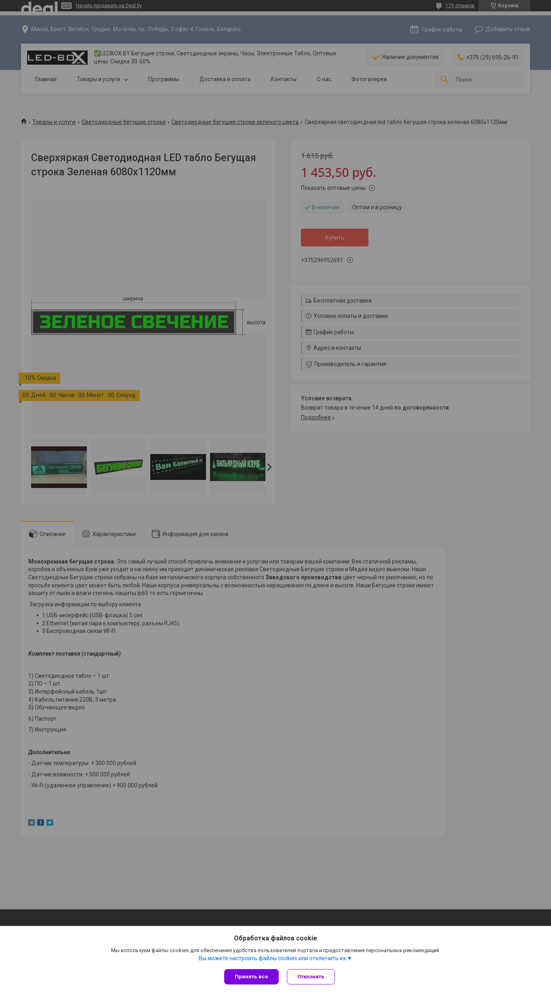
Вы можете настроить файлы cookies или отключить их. (273, 958)
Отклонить (310, 977)
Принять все (251, 977)
